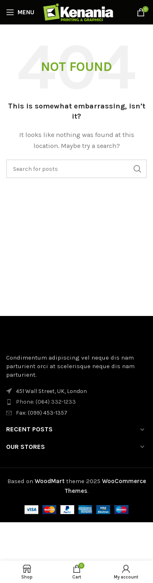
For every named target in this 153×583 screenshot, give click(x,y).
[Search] (76, 168)
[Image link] (51, 338)
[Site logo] (78, 11)
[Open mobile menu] (20, 12)
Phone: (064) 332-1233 (46, 401)
